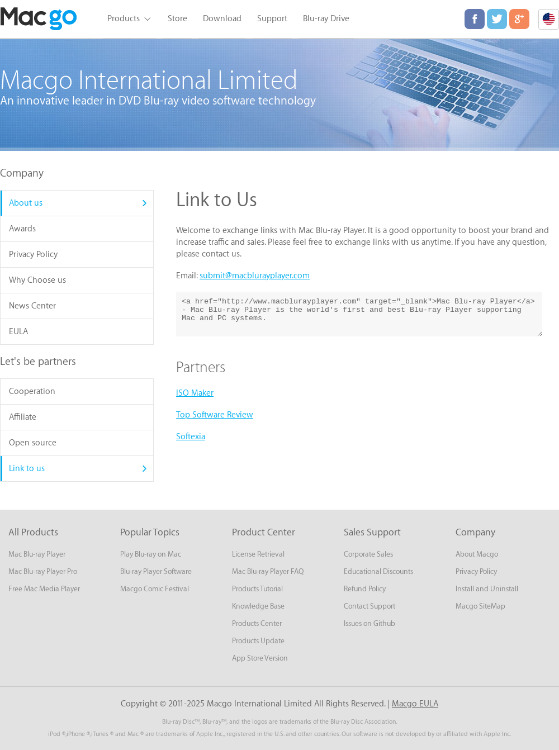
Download (222, 18)
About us (25, 203)
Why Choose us (37, 280)
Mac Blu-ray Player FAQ (268, 571)
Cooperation (32, 391)
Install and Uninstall (487, 589)
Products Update (258, 641)
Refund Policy (365, 589)
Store (177, 18)
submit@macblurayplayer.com (255, 276)
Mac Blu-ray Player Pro (42, 571)
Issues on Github (369, 623)
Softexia (190, 437)
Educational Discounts (378, 571)
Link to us (27, 468)
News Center (32, 306)
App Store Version (260, 658)
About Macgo (477, 554)
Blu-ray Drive (326, 18)
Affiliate (22, 417)
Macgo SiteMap (480, 606)
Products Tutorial (257, 589)
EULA (18, 331)
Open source (32, 443)
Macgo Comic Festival (154, 589)
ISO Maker (195, 393)
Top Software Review (214, 415)
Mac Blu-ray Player (36, 554)
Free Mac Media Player (44, 589)
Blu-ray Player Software (156, 571)
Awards (22, 229)
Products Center (257, 623)
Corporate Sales (368, 554)
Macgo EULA (415, 704)
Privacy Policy (33, 254)
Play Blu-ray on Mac (150, 554)
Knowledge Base (258, 606)
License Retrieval (258, 554)
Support (272, 18)
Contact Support (369, 606)
